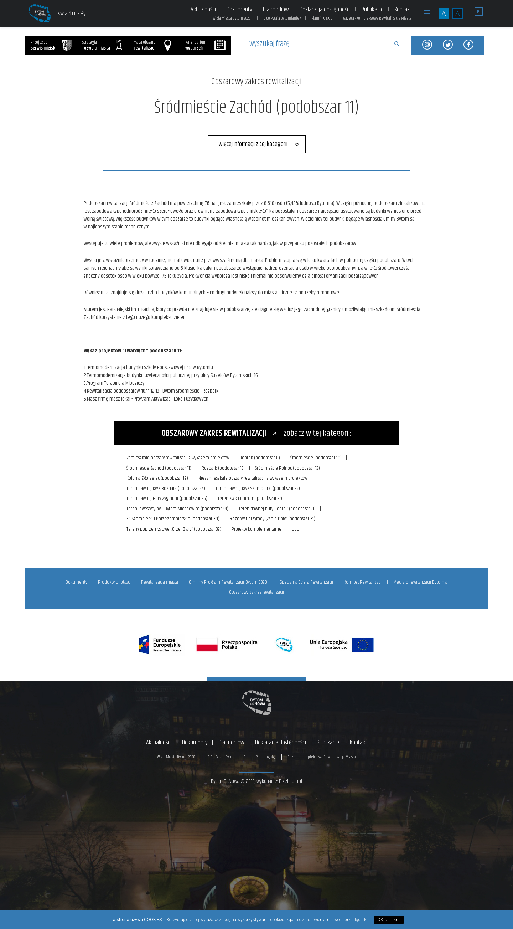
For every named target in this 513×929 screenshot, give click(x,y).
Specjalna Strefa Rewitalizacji (306, 581)
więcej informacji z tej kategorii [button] (253, 144)
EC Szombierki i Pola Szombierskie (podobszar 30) (173, 518)
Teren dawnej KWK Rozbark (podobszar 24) (166, 488)
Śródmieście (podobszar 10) (317, 458)
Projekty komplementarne (257, 528)
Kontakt (402, 9)
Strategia (102, 45)
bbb (296, 528)
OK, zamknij (388, 919)
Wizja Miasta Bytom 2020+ (233, 18)
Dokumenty (239, 9)
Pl (478, 12)
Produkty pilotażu (114, 581)
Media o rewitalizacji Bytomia (420, 581)
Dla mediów (276, 9)
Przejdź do (51, 45)
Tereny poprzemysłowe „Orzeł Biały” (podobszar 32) (174, 528)
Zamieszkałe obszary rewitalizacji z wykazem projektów (178, 458)
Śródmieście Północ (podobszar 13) (288, 468)
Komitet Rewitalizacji (363, 581)
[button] (427, 17)
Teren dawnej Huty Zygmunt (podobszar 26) (167, 498)
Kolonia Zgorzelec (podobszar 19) (157, 478)
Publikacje (372, 9)
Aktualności (203, 9)
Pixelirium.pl (290, 779)
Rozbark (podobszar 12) (223, 468)
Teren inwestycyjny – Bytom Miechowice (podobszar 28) (178, 508)
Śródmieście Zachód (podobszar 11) (159, 468)
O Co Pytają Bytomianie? (282, 18)
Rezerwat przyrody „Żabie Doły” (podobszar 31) (273, 518)
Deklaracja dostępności (325, 9)
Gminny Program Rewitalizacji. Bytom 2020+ (229, 581)
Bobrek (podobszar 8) (260, 458)
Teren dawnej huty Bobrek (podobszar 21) (277, 508)
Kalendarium (205, 45)
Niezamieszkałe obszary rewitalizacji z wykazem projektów (253, 478)
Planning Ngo (321, 18)
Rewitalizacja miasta (159, 581)
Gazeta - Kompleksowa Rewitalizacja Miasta (377, 18)
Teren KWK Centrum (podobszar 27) (250, 498)
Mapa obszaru (152, 45)
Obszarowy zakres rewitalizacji (256, 81)
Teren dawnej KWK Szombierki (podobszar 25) (258, 488)
